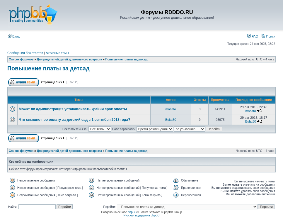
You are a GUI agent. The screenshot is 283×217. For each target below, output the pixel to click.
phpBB (132, 212)
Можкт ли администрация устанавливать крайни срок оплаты (73, 109)
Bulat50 (170, 119)
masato (171, 109)
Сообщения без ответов (25, 53)
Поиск (268, 36)
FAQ (252, 36)
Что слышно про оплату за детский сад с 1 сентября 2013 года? (74, 120)
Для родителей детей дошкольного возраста (69, 59)
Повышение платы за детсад (126, 59)
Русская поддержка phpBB (141, 215)
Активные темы (57, 53)
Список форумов (21, 59)
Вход (14, 36)
